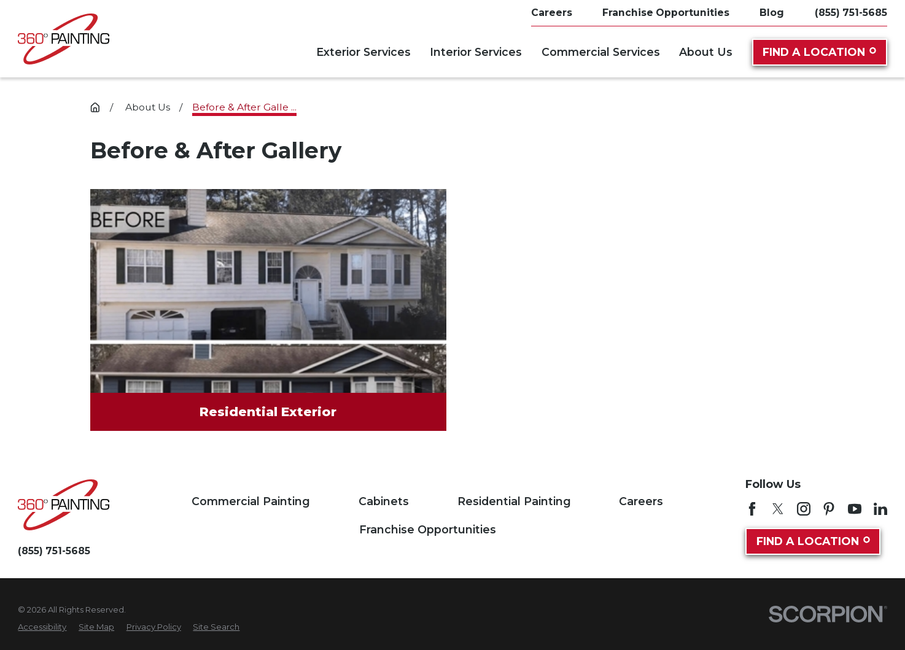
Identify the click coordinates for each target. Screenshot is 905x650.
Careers (641, 501)
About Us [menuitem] (705, 51)
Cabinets (384, 501)
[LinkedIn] (880, 509)
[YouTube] (854, 509)
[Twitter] (778, 509)
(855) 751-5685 (851, 13)
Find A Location (819, 51)
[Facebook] (752, 509)
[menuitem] (42, 627)
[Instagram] (803, 509)
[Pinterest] (829, 509)
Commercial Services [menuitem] (601, 51)
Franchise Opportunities (427, 529)
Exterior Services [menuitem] (363, 51)
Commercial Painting (251, 501)
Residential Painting (514, 501)
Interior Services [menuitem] (476, 51)
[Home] (63, 39)
